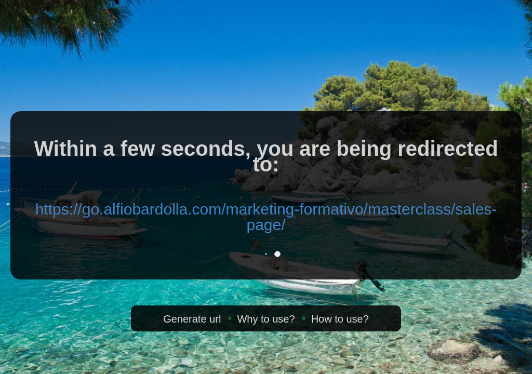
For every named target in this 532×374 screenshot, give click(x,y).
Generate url (192, 319)
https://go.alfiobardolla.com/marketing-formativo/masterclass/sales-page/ (266, 217)
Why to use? (266, 319)
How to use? (340, 319)
